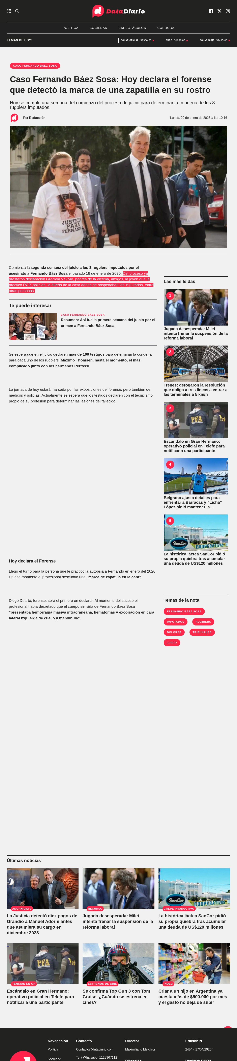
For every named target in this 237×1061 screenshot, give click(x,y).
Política (70, 27)
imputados (175, 621)
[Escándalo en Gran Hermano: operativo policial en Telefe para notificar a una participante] (196, 420)
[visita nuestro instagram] (228, 11)
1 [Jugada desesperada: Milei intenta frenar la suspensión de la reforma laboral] (170, 295)
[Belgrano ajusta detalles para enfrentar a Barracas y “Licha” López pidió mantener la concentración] (196, 476)
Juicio (172, 642)
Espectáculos (132, 27)
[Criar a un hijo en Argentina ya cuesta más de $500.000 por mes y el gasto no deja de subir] (194, 963)
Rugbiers (203, 621)
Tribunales (202, 632)
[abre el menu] (9, 11)
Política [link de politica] (53, 1049)
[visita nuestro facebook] (211, 11)
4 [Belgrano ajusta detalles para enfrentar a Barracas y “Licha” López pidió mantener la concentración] (170, 464)
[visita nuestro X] (219, 11)
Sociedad (98, 27)
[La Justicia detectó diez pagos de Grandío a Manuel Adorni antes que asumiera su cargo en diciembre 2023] (43, 888)
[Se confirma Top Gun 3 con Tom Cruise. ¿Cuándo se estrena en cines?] (118, 963)
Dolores (174, 632)
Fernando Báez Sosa (184, 611)
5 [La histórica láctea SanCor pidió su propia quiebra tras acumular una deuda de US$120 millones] (170, 521)
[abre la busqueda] (17, 11)
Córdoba (165, 27)
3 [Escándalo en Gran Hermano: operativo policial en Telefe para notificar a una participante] (170, 408)
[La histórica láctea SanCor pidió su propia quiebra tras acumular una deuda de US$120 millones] (196, 532)
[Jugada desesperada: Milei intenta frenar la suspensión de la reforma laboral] (196, 307)
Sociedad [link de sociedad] (54, 1059)
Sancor (101, 40)
